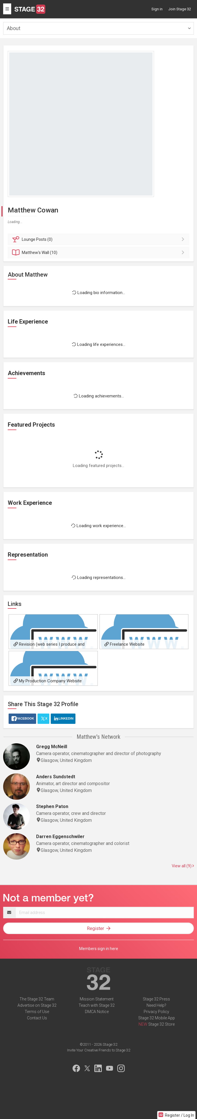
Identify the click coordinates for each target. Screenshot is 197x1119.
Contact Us (37, 1018)
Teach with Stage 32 (97, 1005)
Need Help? (156, 1005)
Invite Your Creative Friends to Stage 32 (98, 1050)
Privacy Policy (156, 1011)
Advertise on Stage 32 (36, 1005)
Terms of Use (37, 1011)
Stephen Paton (52, 806)
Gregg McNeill (51, 746)
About (13, 28)
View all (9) (183, 866)
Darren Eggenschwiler (60, 836)
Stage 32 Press (156, 999)
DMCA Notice (97, 1011)
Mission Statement (97, 999)
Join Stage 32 (179, 9)
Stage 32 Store (161, 1024)
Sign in (157, 9)
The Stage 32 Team (36, 999)
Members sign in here (98, 948)
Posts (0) (99, 239)
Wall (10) (99, 252)
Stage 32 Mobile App (156, 1018)
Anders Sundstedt (55, 776)
